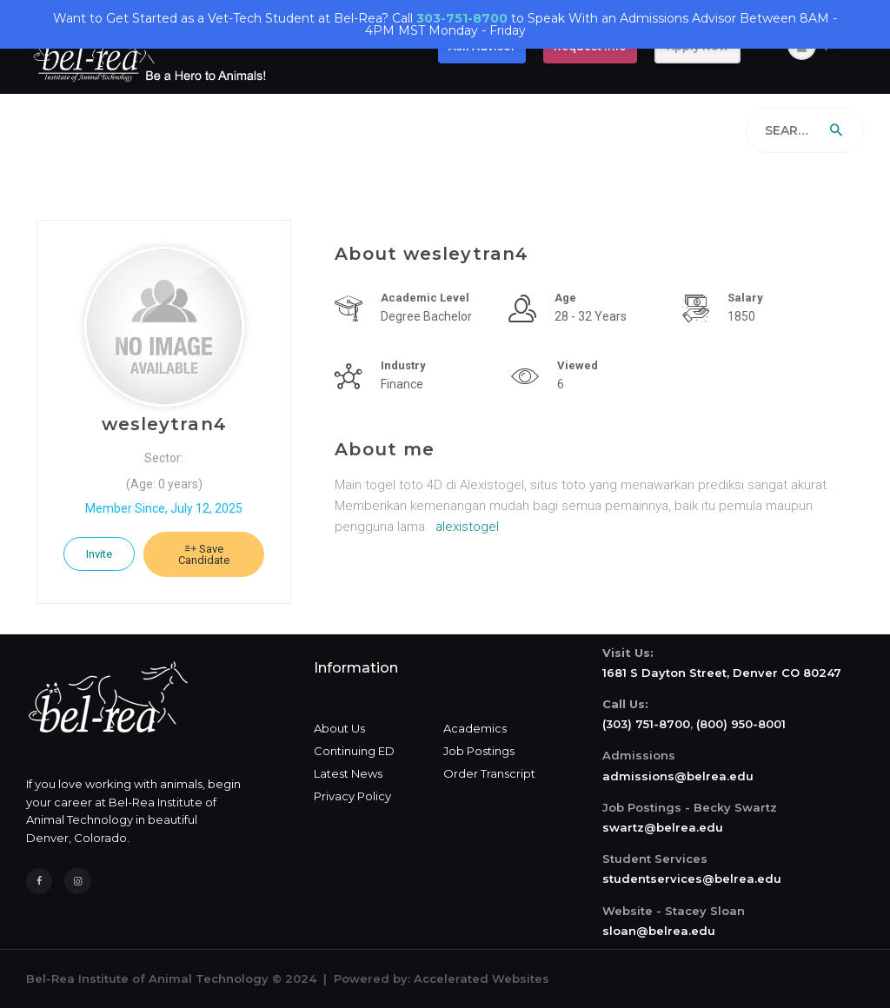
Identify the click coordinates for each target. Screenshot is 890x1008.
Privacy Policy (352, 796)
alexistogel (467, 526)
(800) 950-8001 (741, 724)
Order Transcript (489, 773)
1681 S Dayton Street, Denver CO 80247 (721, 673)
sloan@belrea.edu (658, 931)
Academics (475, 728)
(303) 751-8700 (646, 724)
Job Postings (479, 751)
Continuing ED (354, 751)
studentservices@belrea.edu (691, 878)
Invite (99, 553)
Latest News (348, 773)
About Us (339, 728)
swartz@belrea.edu (662, 827)
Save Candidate (203, 554)
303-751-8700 (462, 18)
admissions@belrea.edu (678, 776)
